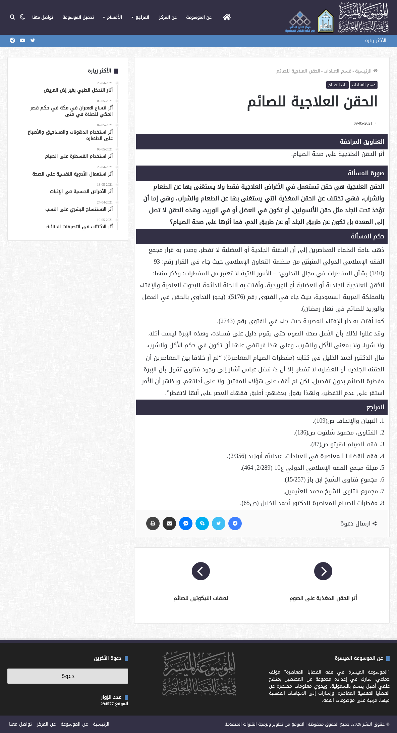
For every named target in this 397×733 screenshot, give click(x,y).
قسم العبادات (337, 71)
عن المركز (168, 17)
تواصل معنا (42, 17)
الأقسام (114, 17)
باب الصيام (337, 85)
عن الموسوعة (199, 17)
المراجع (142, 17)
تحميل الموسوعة (78, 17)
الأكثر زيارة (375, 40)
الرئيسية (366, 71)
